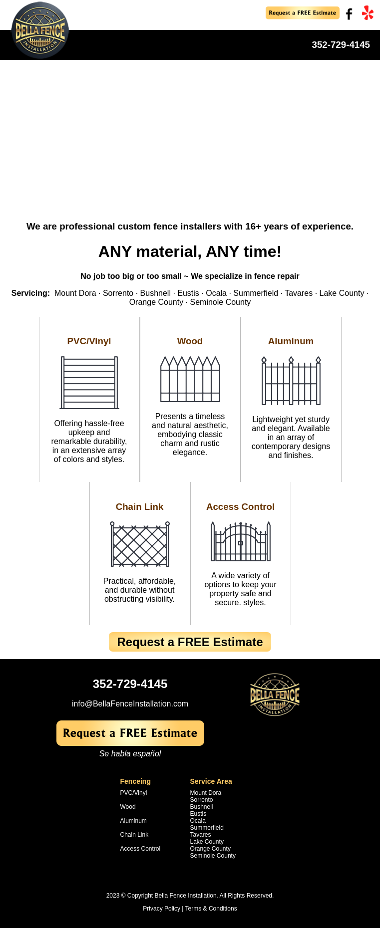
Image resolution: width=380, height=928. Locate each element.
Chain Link (140, 506)
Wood (190, 341)
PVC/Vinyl (89, 341)
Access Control (240, 506)
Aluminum (291, 341)
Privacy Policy (161, 908)
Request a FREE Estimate (190, 642)
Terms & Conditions (211, 908)
